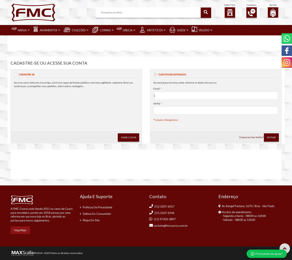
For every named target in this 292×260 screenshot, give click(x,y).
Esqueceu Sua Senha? (251, 137)
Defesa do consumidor (97, 213)
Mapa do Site (91, 220)
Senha (156, 103)
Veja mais (20, 230)
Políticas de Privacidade (97, 207)
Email (156, 88)
